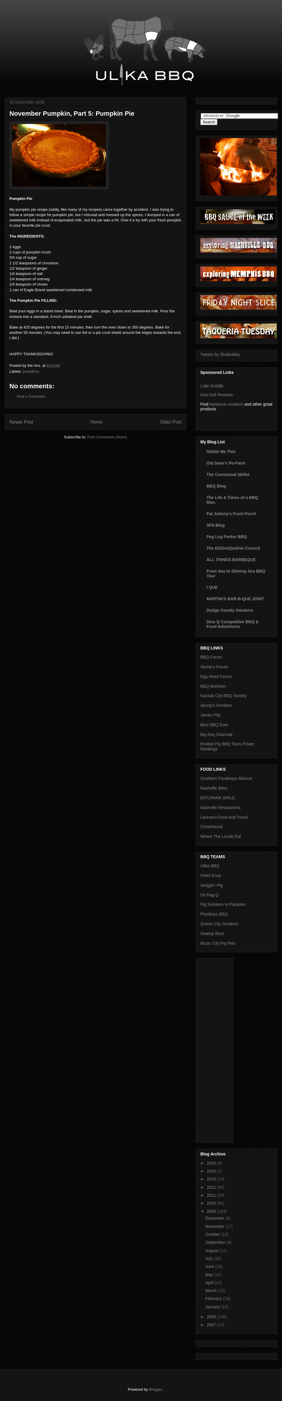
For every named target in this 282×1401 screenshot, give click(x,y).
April (210, 1282)
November (215, 1226)
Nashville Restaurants (220, 807)
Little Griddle (212, 386)
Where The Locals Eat (220, 836)
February (214, 1298)
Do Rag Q (209, 895)
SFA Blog (216, 525)
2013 (212, 1179)
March (211, 1290)
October (213, 1234)
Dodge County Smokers (230, 610)
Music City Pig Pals (218, 943)
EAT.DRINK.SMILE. (218, 797)
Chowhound (211, 826)
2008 (212, 1316)
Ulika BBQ (209, 865)
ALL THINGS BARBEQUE (231, 559)
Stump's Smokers (216, 705)
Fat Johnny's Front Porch (231, 513)
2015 (212, 1163)
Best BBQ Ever (214, 724)
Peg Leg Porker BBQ (227, 536)
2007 (212, 1324)
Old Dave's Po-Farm (226, 463)
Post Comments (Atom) (107, 437)
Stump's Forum (214, 666)
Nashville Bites (213, 788)
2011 (212, 1195)
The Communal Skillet (228, 474)
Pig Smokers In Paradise (223, 904)
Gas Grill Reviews (216, 394)
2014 (212, 1171)
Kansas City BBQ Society (223, 695)
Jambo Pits (210, 715)
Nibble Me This (221, 451)
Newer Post (21, 422)
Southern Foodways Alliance (226, 778)
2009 (212, 1211)
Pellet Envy (210, 875)
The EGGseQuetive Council (233, 548)
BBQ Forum (211, 657)
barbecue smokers (226, 404)
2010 (212, 1203)
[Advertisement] (223, 1049)
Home (96, 422)
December (215, 1218)
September (215, 1242)
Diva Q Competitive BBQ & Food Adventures (232, 624)
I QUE (212, 587)
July (209, 1258)
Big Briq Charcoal (216, 734)
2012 (212, 1187)
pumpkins (31, 371)
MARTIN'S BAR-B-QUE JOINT (235, 598)
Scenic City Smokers (219, 923)
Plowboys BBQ (214, 914)
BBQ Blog (216, 486)
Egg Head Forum (216, 676)
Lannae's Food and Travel (224, 817)
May (209, 1274)
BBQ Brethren (213, 686)
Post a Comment (31, 396)
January (213, 1306)
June (210, 1266)
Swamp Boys (212, 933)
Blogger (155, 1389)
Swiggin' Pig (211, 885)
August (212, 1250)
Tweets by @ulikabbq (219, 354)
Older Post (171, 422)
